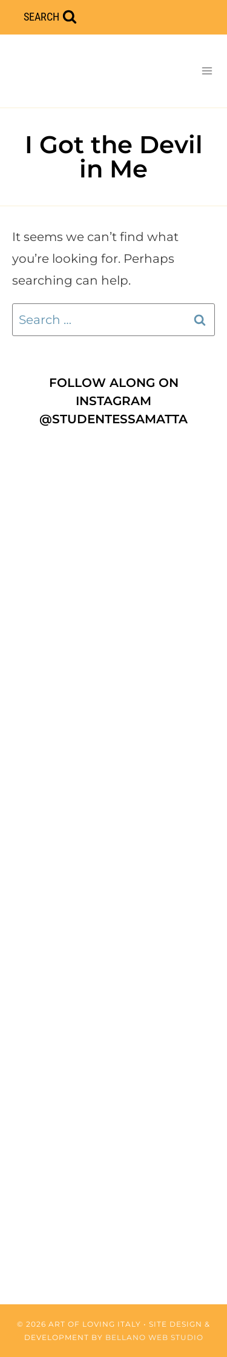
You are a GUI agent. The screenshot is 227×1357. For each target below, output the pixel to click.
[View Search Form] (50, 17)
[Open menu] (207, 70)
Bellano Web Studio (154, 1337)
